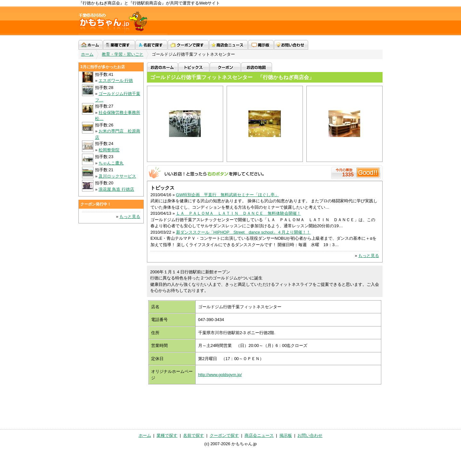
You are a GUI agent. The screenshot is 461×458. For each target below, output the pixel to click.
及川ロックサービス (117, 176)
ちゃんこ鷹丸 (111, 163)
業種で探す (119, 45)
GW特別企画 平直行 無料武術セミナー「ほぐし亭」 (227, 194)
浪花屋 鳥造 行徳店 (116, 189)
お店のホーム (162, 67)
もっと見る (368, 255)
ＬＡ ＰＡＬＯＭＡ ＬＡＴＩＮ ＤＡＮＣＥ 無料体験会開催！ (238, 213)
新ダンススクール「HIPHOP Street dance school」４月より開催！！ (243, 232)
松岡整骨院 (109, 150)
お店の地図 (256, 67)
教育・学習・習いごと (122, 54)
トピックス (193, 67)
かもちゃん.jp (122, 20)
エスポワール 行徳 (116, 80)
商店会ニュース (228, 45)
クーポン (225, 67)
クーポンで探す (188, 45)
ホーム (90, 45)
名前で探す (151, 45)
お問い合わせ (291, 45)
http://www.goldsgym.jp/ (220, 374)
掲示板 (261, 45)
